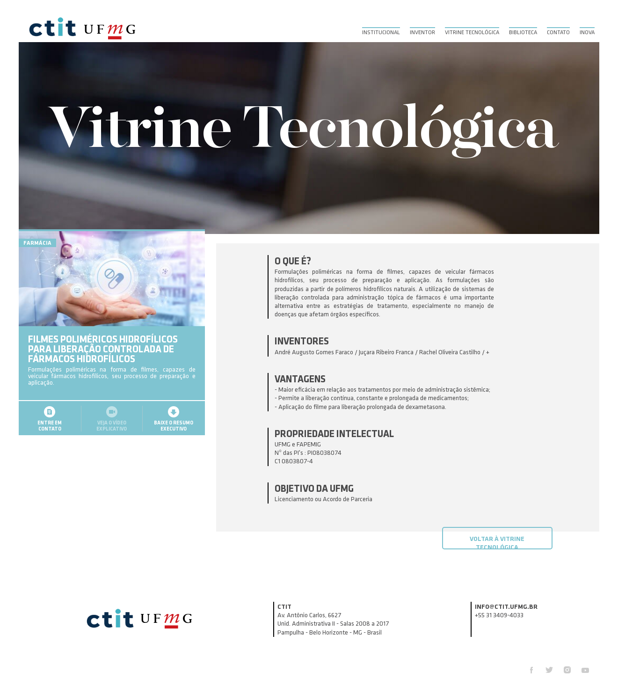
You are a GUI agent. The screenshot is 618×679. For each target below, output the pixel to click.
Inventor (422, 32)
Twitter (549, 670)
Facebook (531, 670)
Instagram (567, 669)
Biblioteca (523, 32)
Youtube (585, 670)
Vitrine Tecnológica (472, 32)
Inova (587, 32)
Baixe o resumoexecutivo (173, 439)
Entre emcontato (49, 439)
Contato (558, 32)
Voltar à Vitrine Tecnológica (497, 542)
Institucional (381, 32)
